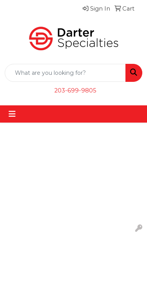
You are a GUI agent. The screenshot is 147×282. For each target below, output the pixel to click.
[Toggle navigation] (12, 113)
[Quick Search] (65, 73)
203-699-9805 (75, 90)
